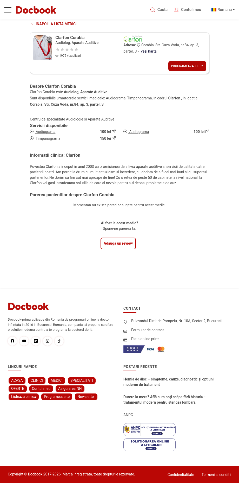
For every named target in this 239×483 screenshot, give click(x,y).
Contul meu (191, 9)
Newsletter (86, 397)
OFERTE (17, 388)
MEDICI (57, 380)
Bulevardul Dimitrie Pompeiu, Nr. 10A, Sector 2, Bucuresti (176, 321)
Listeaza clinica (23, 397)
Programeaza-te (187, 66)
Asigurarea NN (70, 388)
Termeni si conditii (216, 475)
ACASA (17, 380)
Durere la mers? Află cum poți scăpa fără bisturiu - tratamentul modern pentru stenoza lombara (164, 399)
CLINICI (37, 380)
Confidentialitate (181, 475)
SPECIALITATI (81, 380)
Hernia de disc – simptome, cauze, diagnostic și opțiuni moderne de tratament (168, 382)
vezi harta (149, 51)
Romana (224, 9)
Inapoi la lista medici (54, 24)
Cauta (162, 9)
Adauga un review (118, 243)
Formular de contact (147, 330)
